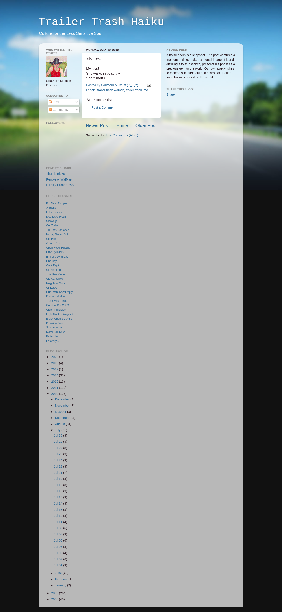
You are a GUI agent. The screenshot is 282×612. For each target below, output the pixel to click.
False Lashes (54, 212)
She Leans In (54, 327)
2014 (55, 375)
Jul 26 (58, 454)
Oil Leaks (51, 287)
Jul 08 (58, 534)
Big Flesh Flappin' (56, 203)
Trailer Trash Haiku (101, 22)
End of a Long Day (57, 256)
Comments (58, 109)
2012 (55, 381)
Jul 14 (58, 503)
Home (122, 125)
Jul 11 (58, 522)
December (62, 399)
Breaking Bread (55, 323)
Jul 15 (58, 497)
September (63, 418)
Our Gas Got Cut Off (58, 305)
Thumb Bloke (55, 173)
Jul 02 (58, 559)
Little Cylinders (55, 252)
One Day (51, 261)
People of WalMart (59, 179)
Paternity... (52, 341)
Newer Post (97, 125)
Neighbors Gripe (55, 283)
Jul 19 (58, 479)
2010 (55, 394)
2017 (55, 369)
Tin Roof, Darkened (57, 230)
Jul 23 (58, 466)
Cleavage (52, 221)
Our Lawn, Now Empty (59, 292)
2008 (55, 599)
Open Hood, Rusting (58, 247)
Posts (54, 102)
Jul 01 (58, 565)
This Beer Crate (55, 274)
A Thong (51, 207)
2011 (55, 387)
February (62, 579)
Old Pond (51, 238)
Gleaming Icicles (56, 309)
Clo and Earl (53, 269)
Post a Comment (103, 107)
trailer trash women (110, 90)
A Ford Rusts (53, 243)
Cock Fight (52, 265)
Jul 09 (58, 528)
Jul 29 (58, 441)
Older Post (145, 125)
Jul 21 (58, 472)
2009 (55, 593)
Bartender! (52, 336)
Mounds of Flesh (56, 216)
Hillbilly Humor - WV (60, 185)
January (61, 585)
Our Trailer (52, 225)
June (59, 573)
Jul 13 (58, 509)
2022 (55, 357)
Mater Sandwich (55, 332)
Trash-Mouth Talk (56, 300)
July (58, 430)
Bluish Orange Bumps (59, 318)
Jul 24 (58, 460)
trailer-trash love (137, 90)
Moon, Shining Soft (57, 234)
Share (170, 94)
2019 (55, 363)
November (62, 405)
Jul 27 (58, 448)
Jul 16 (58, 491)
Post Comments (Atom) (121, 135)
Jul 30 (58, 435)
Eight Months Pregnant (59, 314)
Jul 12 (58, 516)
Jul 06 (58, 540)
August (60, 424)
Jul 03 (58, 553)
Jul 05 (58, 547)
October (61, 411)
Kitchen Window (55, 296)
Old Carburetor (55, 278)
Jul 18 (58, 485)
